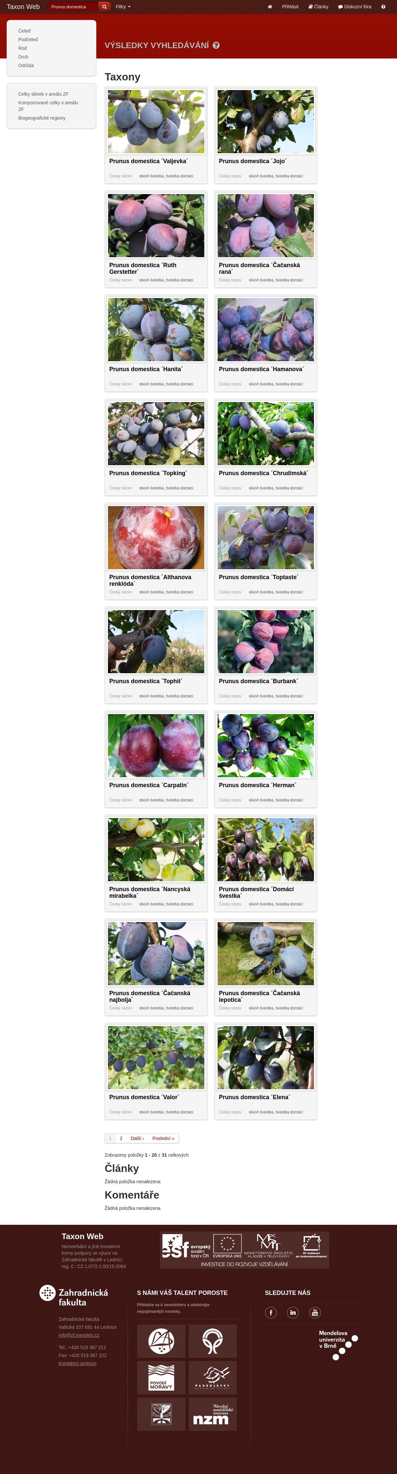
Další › (137, 1138)
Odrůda (26, 65)
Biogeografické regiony (41, 118)
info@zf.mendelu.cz (79, 1335)
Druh (23, 56)
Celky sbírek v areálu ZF (43, 94)
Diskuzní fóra (354, 6)
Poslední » (163, 1138)
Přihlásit (290, 6)
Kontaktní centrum (78, 1363)
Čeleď (24, 31)
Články (319, 6)
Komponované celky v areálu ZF (48, 106)
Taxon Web (23, 6)
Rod (22, 48)
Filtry (123, 6)
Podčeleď (28, 39)
